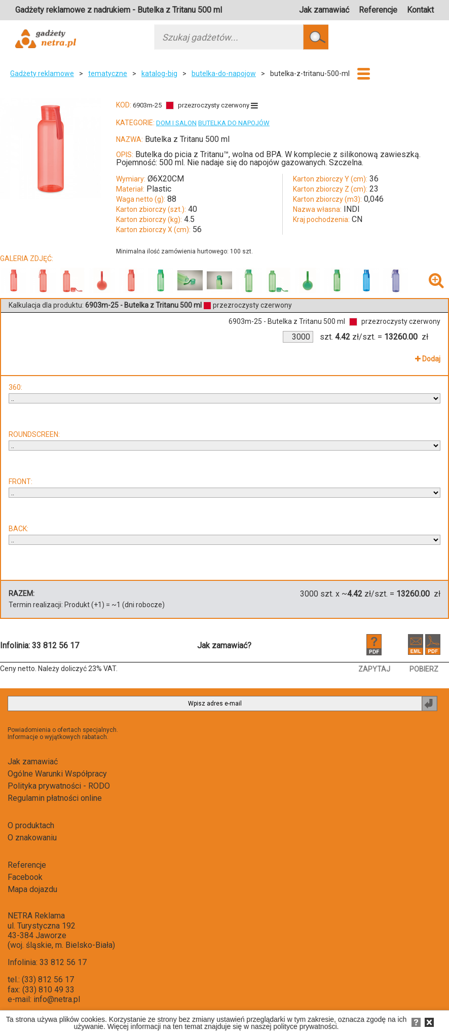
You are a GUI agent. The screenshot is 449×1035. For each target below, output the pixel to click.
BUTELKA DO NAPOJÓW (234, 123)
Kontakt (420, 10)
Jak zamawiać (324, 10)
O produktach (31, 825)
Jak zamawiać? (224, 645)
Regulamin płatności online (55, 798)
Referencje (378, 10)
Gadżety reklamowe (42, 73)
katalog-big (159, 73)
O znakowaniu (32, 837)
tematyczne (107, 73)
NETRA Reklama (36, 915)
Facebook (25, 877)
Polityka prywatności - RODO (59, 786)
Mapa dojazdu (32, 889)
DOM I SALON (176, 123)
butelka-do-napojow (224, 73)
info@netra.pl (56, 999)
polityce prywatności (304, 1026)
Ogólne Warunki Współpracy (57, 774)
